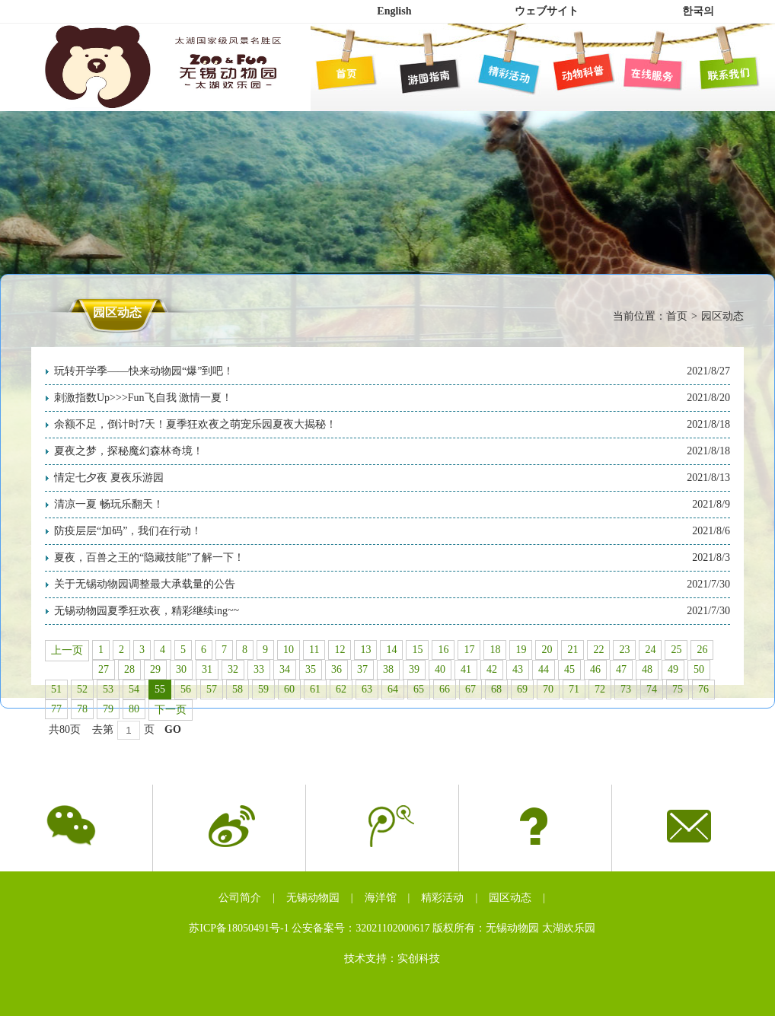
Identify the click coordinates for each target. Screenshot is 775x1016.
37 (362, 669)
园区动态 (510, 897)
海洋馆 (381, 897)
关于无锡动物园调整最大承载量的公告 (144, 584)
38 (388, 669)
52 (82, 689)
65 (418, 689)
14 (391, 649)
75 (677, 689)
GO (172, 729)
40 (440, 669)
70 (548, 689)
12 (339, 649)
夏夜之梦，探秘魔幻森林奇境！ (128, 451)
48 (647, 669)
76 (703, 689)
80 (134, 709)
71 (574, 689)
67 (470, 689)
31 (207, 669)
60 (289, 689)
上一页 (67, 650)
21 (572, 649)
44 (543, 669)
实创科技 (418, 958)
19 (520, 649)
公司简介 (239, 897)
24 (650, 649)
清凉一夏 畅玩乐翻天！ (109, 504)
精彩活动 (442, 897)
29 (155, 669)
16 (443, 649)
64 (393, 689)
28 (129, 669)
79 (108, 709)
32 (233, 669)
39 (414, 669)
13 (365, 649)
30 (181, 669)
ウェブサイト (547, 11)
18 (495, 649)
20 (546, 649)
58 (237, 689)
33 (259, 669)
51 (56, 689)
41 (466, 669)
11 (314, 649)
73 (625, 689)
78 (82, 709)
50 (699, 669)
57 (211, 689)
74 (651, 689)
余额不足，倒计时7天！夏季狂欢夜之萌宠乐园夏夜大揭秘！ (195, 424)
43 (517, 669)
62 (341, 689)
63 (367, 689)
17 (469, 649)
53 (108, 689)
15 (417, 649)
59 (263, 689)
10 (288, 649)
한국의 (698, 11)
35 (310, 669)
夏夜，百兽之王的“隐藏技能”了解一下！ (149, 557)
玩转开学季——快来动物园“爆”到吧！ (144, 371)
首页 (676, 316)
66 (444, 689)
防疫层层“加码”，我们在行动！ (128, 531)
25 (676, 649)
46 (595, 669)
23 (624, 649)
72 (600, 689)
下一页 (171, 709)
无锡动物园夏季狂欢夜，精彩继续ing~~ (146, 610)
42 (491, 669)
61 (315, 689)
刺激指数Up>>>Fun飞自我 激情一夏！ (143, 397)
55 (160, 689)
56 (185, 689)
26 (702, 649)
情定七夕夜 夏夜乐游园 (109, 477)
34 (284, 669)
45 (569, 669)
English (394, 11)
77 (56, 709)
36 (336, 669)
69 (522, 689)
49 (673, 669)
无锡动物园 (313, 897)
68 (496, 689)
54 (134, 689)
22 (598, 649)
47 (621, 669)
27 (103, 669)
